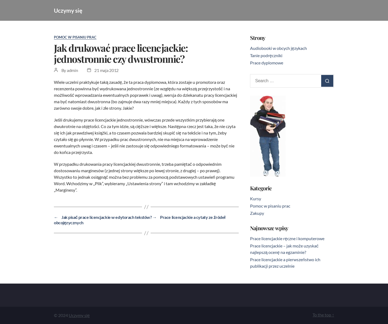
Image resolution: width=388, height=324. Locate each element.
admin (72, 70)
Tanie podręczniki (266, 55)
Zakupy (257, 213)
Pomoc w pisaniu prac (75, 37)
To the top (323, 314)
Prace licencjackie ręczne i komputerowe (287, 238)
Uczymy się (68, 10)
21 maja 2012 (106, 70)
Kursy (255, 198)
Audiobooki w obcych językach (278, 48)
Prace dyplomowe (266, 62)
